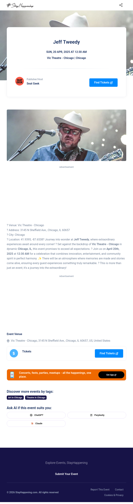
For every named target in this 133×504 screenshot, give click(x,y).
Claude (36, 423)
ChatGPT (36, 415)
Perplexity (96, 415)
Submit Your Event (66, 474)
